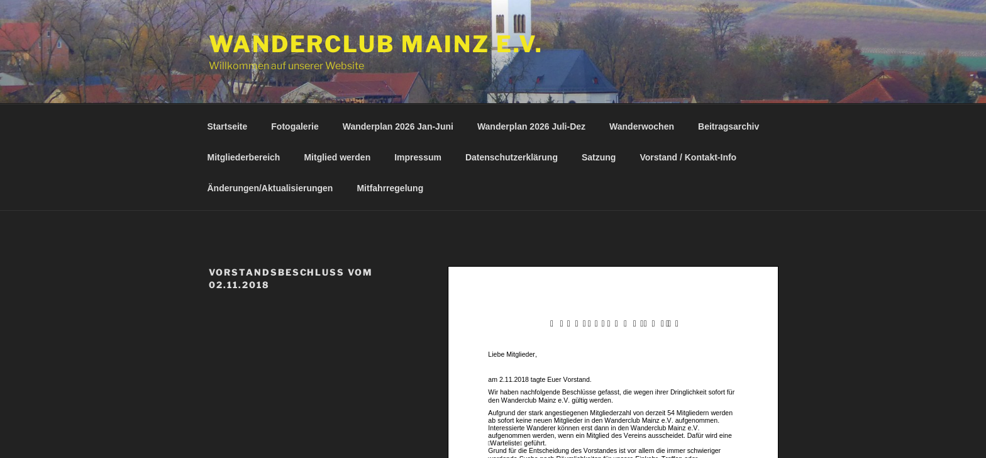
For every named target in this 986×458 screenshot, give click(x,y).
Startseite (228, 126)
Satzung (599, 157)
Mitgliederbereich (244, 157)
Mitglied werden (337, 157)
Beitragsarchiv (728, 126)
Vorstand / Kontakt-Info (688, 157)
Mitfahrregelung (390, 188)
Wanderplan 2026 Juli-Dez (531, 126)
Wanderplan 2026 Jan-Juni (398, 126)
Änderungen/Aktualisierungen (270, 188)
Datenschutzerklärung (511, 157)
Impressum (417, 157)
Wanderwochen (641, 126)
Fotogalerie (294, 126)
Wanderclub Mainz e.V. (376, 44)
